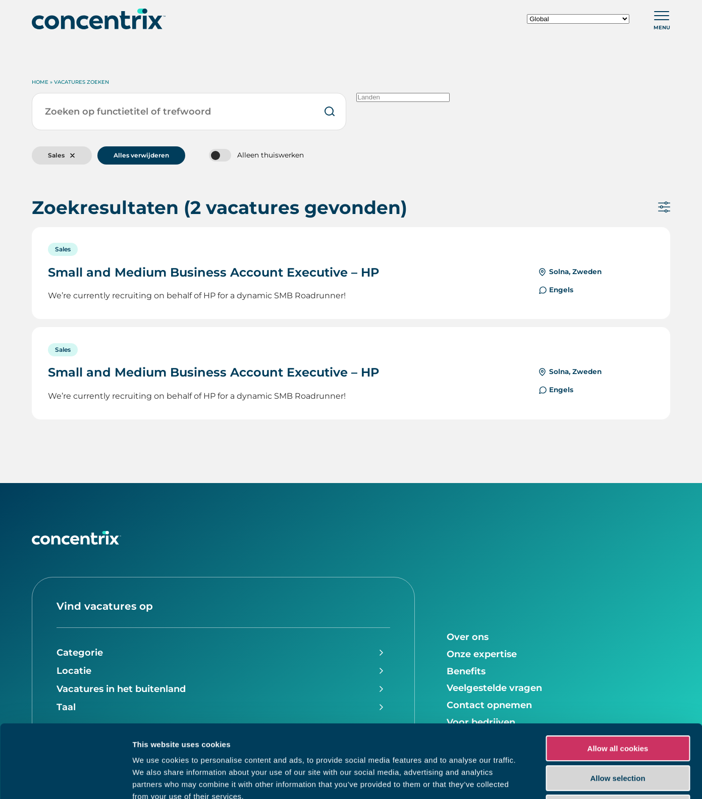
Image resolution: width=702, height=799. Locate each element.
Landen (403, 97)
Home (40, 82)
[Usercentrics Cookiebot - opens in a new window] (65, 779)
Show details (529, 779)
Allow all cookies (618, 675)
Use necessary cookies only (617, 734)
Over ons (468, 637)
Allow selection (617, 705)
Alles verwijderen (141, 155)
